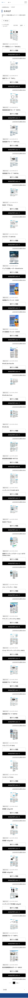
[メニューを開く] (25, 2)
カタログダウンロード (14, 54)
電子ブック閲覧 (14, 50)
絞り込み (5, 20)
